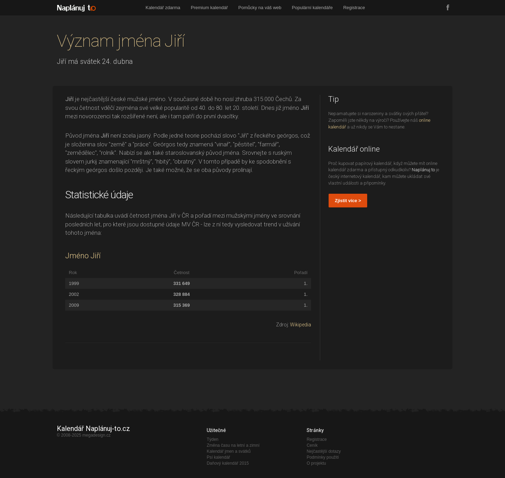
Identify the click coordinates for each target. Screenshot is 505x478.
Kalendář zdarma (163, 7)
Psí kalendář (218, 457)
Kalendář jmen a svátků (228, 451)
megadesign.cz (96, 435)
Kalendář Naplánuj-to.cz (93, 428)
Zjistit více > (348, 200)
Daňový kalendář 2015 (228, 463)
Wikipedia (300, 324)
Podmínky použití (323, 457)
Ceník (312, 445)
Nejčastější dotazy (324, 451)
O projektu (316, 463)
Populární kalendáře (312, 7)
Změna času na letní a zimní (233, 445)
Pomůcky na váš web (260, 7)
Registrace (354, 7)
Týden (212, 439)
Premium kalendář (209, 7)
